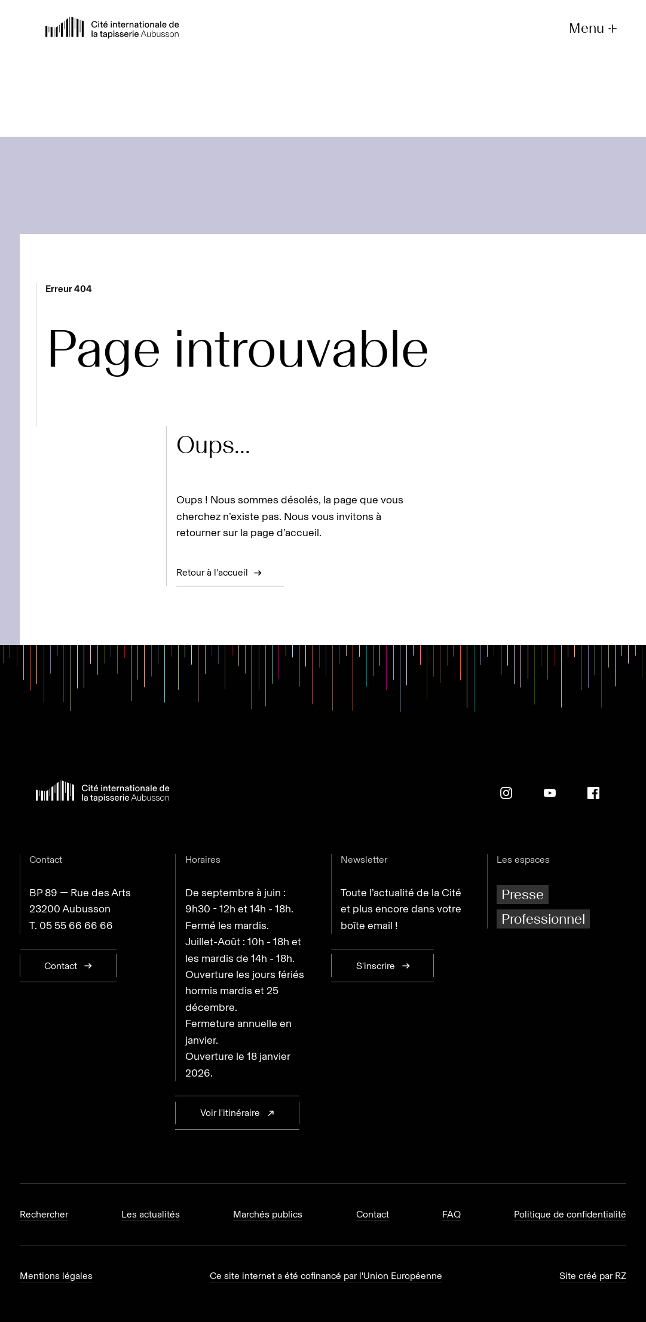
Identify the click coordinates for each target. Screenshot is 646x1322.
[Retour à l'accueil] (112, 29)
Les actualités (150, 1214)
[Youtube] (550, 793)
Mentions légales (56, 1275)
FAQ (451, 1214)
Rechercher (44, 1214)
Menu (594, 28)
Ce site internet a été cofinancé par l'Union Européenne (326, 1275)
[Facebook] (593, 793)
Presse (522, 894)
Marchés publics (267, 1214)
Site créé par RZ (592, 1275)
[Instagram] (506, 793)
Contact (372, 1214)
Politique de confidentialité (570, 1214)
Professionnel (543, 918)
